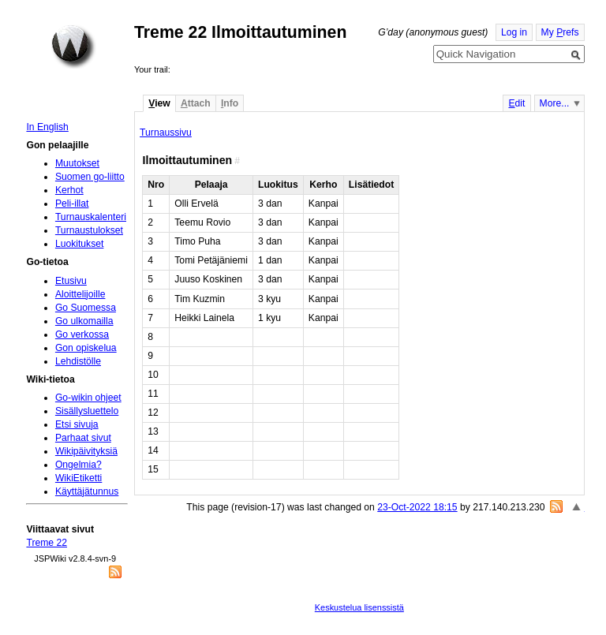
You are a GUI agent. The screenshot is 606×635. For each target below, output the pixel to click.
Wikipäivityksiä (86, 451)
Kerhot (69, 190)
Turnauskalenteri (90, 216)
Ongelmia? (78, 464)
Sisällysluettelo (86, 410)
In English (47, 127)
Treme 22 (46, 542)
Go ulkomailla (84, 321)
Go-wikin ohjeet (88, 397)
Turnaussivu (166, 132)
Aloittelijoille (80, 294)
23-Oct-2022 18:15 (417, 507)
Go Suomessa (85, 307)
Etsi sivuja (77, 424)
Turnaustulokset (89, 230)
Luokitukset (79, 243)
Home (73, 46)
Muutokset (77, 163)
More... (555, 103)
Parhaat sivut (83, 437)
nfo (229, 103)
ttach (196, 103)
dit (516, 103)
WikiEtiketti (78, 478)
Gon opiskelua (86, 347)
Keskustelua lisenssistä (359, 607)
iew (159, 103)
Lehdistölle (78, 361)
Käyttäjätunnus (86, 491)
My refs (560, 32)
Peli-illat (72, 203)
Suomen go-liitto (90, 176)
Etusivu (71, 280)
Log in (514, 32)
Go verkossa (82, 334)
